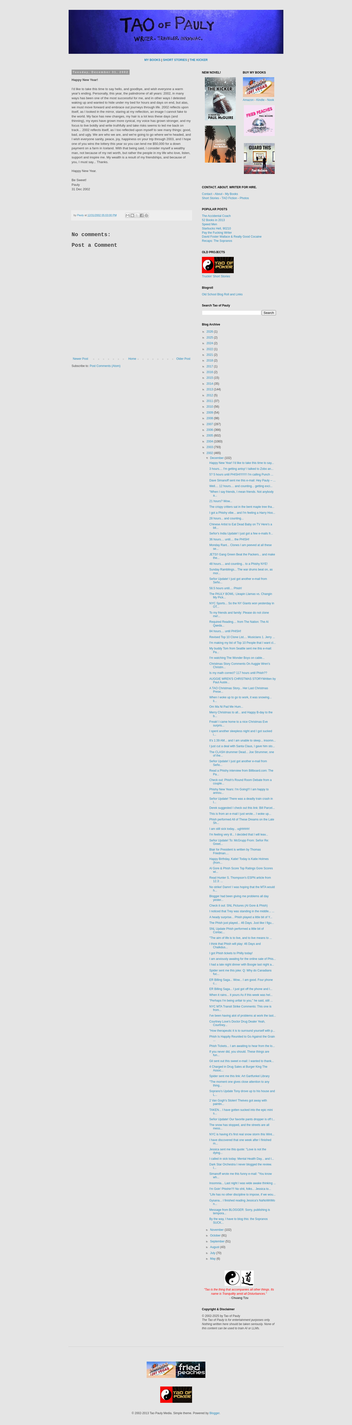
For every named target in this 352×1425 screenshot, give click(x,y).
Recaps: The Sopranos (217, 241)
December (217, 458)
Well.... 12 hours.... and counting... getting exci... (241, 486)
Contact (207, 194)
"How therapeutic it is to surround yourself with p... (242, 1030)
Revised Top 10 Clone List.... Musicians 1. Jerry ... (242, 637)
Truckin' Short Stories (216, 276)
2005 (210, 435)
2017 (210, 366)
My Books (231, 194)
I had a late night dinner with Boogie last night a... (241, 964)
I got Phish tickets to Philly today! (231, 953)
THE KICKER (199, 60)
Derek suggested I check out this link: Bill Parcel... (242, 808)
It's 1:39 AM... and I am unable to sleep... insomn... (242, 740)
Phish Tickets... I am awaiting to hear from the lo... (242, 1046)
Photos (244, 198)
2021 (210, 355)
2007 (210, 424)
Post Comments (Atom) (105, 366)
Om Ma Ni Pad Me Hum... (226, 706)
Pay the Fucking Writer (217, 232)
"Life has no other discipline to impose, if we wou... (242, 1194)
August (215, 1247)
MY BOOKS (152, 60)
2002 (210, 453)
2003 (210, 447)
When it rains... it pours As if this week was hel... (241, 995)
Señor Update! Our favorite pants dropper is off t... (242, 1119)
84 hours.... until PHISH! (225, 631)
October (215, 1235)
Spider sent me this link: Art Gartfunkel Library (239, 1076)
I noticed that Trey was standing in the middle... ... (241, 911)
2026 (210, 331)
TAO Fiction (229, 198)
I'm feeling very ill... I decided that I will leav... (238, 834)
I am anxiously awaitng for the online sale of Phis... (242, 959)
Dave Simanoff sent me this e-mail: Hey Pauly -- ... (242, 480)
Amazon (248, 100)
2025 (210, 337)
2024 (210, 343)
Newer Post (80, 359)
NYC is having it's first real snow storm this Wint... (241, 1134)
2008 (210, 418)
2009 (210, 412)
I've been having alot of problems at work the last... (242, 1015)
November (217, 1230)
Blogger (214, 1413)
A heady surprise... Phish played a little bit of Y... (240, 917)
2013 (210, 389)
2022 (210, 349)
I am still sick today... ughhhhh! (229, 829)
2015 (210, 378)
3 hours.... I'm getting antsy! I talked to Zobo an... (241, 469)
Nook (270, 100)
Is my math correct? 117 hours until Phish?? (238, 673)
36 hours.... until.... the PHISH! (229, 539)
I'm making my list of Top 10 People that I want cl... (242, 643)
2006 (210, 430)
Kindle (260, 100)
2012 (210, 395)
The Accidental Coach (216, 216)
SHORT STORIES (175, 60)
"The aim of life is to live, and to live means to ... (240, 938)
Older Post (183, 359)
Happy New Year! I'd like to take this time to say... (241, 463)
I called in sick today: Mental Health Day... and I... (241, 1158)
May (213, 1258)
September (217, 1241)
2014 (210, 383)
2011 (210, 401)
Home (132, 359)
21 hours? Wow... (220, 501)
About (218, 194)
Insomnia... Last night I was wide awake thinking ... (242, 1183)
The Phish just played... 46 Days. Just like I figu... (241, 923)
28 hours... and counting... (226, 518)
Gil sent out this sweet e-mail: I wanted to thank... (241, 1061)
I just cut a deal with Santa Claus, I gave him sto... (242, 746)
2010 (210, 406)
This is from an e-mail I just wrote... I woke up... (240, 814)
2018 (210, 360)
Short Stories (210, 198)
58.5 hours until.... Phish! (225, 588)
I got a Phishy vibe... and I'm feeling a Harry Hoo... (242, 512)
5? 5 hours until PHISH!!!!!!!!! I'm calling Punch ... (241, 474)
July (213, 1253)
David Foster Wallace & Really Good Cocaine (232, 236)
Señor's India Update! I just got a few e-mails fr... (241, 533)
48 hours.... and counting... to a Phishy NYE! (238, 564)
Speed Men (209, 224)
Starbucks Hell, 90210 (216, 228)
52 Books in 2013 (213, 220)
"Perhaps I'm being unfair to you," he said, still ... (241, 1000)
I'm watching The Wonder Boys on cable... (237, 658)
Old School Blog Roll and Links (222, 294)
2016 (210, 372)
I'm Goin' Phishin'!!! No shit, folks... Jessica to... (240, 1189)
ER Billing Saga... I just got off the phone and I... (240, 989)
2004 (210, 441)
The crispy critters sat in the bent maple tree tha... (241, 507)
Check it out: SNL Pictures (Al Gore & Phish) (238, 905)
